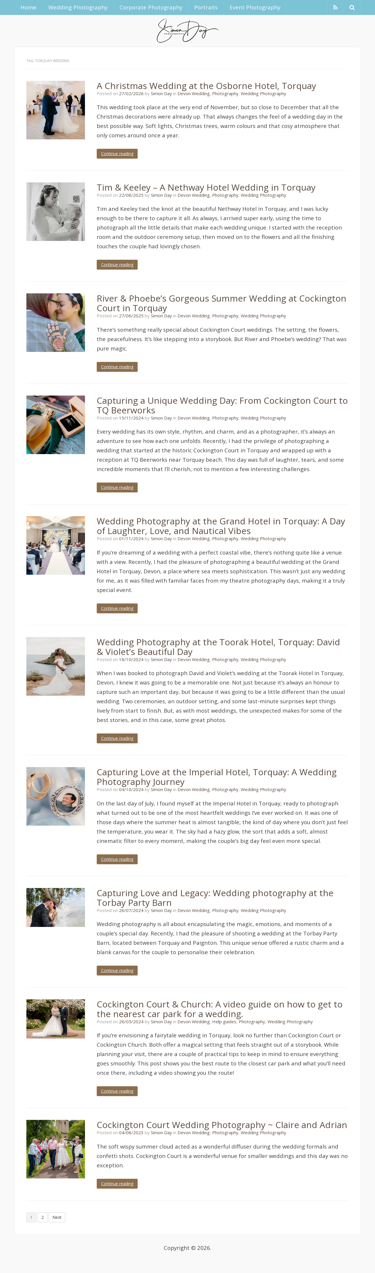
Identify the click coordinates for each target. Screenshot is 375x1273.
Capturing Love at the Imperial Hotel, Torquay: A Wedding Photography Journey (217, 777)
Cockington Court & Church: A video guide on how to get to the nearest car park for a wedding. (219, 1009)
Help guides (224, 1021)
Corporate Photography (151, 7)
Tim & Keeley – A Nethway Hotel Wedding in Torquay (206, 187)
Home (28, 7)
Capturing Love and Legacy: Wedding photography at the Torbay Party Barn (215, 897)
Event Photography (255, 7)
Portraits (206, 7)
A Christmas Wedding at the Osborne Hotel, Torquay (206, 86)
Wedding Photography (78, 7)
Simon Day (161, 93)
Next (57, 1217)
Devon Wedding (194, 93)
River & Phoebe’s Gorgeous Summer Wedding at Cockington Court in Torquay (221, 303)
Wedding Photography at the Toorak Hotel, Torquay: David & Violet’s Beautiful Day (218, 647)
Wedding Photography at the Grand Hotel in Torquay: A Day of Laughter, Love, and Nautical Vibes (221, 526)
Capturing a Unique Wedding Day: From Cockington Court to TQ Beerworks (222, 405)
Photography (225, 93)
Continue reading (117, 153)
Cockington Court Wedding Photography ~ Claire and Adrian (222, 1125)
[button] (352, 7)
